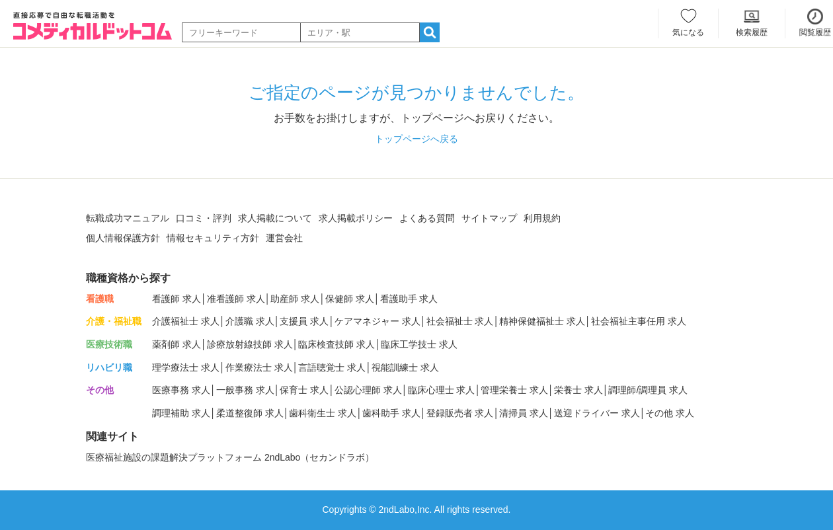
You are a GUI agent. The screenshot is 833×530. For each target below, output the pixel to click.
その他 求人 (669, 413)
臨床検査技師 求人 (336, 344)
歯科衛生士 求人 (322, 413)
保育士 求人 (304, 390)
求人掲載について (275, 218)
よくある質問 (427, 218)
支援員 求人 (304, 321)
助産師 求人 (294, 298)
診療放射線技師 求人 (250, 344)
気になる (688, 32)
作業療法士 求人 (259, 367)
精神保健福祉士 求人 (542, 321)
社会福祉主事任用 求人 (638, 321)
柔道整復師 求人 (250, 413)
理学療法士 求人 (185, 367)
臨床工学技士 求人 (419, 344)
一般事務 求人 (245, 390)
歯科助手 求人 (391, 413)
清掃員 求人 (523, 413)
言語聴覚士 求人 (332, 367)
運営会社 (284, 238)
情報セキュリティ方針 (213, 238)
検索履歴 (752, 32)
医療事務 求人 (181, 390)
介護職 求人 (249, 321)
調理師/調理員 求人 (648, 390)
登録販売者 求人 (460, 413)
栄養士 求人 (578, 390)
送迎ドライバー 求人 (597, 413)
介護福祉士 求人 (185, 321)
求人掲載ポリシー (356, 218)
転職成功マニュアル (127, 218)
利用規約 (542, 218)
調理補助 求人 (181, 413)
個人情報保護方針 (123, 238)
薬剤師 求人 (176, 344)
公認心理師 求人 (368, 390)
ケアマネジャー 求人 (377, 321)
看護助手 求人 (409, 298)
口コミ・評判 (203, 218)
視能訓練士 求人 (405, 367)
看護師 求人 (176, 298)
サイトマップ (489, 218)
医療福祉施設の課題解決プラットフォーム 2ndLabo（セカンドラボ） (230, 457)
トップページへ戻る (416, 138)
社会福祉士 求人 (460, 321)
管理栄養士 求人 (514, 390)
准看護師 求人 (236, 298)
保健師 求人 (349, 298)
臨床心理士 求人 (441, 390)
